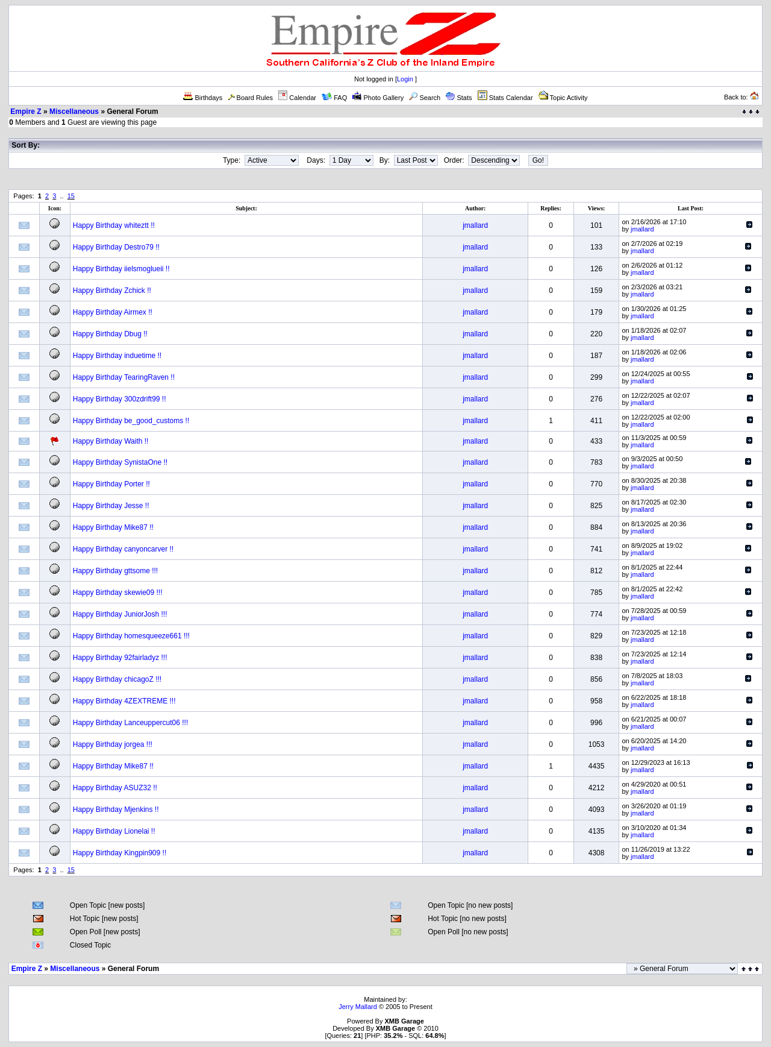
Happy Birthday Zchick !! (112, 290)
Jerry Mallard (358, 1006)
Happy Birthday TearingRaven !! (124, 377)
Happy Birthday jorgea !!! (112, 744)
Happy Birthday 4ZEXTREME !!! (124, 701)
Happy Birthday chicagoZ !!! (117, 679)
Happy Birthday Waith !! (111, 441)
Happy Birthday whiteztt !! (114, 225)
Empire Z (25, 111)
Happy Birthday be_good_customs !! (131, 421)
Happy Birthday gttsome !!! (115, 571)
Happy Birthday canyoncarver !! (123, 549)
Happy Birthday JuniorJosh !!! (120, 614)
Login (405, 79)
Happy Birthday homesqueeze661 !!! (131, 636)
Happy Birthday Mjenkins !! (116, 809)
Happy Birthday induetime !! (117, 355)
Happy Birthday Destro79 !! (116, 247)
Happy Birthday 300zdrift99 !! (119, 399)
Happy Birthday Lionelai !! (114, 831)
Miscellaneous (74, 111)
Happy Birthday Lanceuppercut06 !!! (130, 722)
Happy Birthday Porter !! (111, 484)
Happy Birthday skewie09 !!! (118, 592)
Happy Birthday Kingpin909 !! (119, 853)
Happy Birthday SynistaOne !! (120, 462)
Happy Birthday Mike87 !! (113, 527)
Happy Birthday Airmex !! (112, 312)
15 (71, 196)
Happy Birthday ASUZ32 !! (115, 788)
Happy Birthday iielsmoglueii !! (121, 269)
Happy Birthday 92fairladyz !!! (120, 657)
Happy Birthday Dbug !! (110, 334)
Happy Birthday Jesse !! (111, 505)
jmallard (475, 225)
